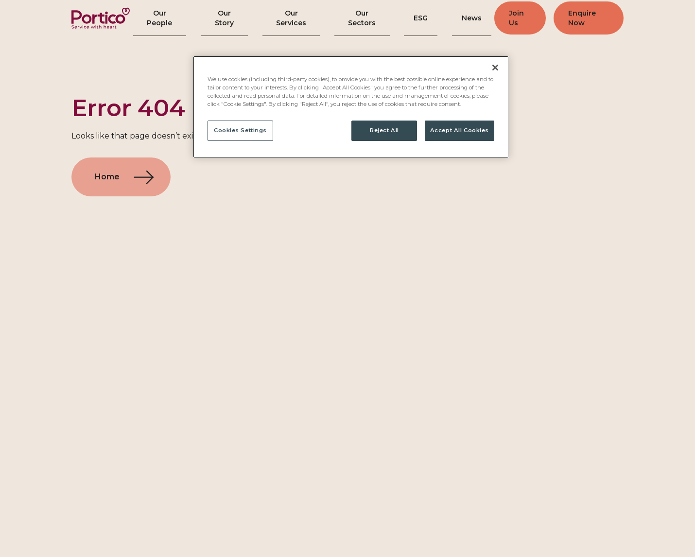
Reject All (384, 130)
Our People (161, 18)
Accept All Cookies (459, 130)
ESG (420, 18)
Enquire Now (586, 18)
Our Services (292, 18)
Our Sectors (364, 18)
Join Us (513, 18)
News (464, 18)
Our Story (226, 18)
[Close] (495, 67)
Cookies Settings (240, 130)
